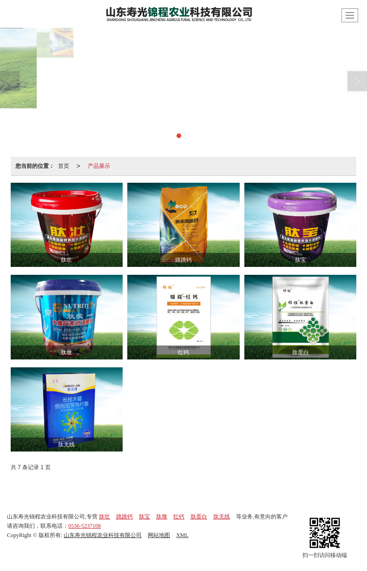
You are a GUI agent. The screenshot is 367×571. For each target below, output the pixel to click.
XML (182, 535)
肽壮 (104, 516)
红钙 (178, 516)
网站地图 (159, 535)
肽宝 (144, 516)
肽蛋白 (198, 516)
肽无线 (221, 516)
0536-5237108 (84, 526)
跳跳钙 (124, 516)
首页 (63, 166)
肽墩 (161, 516)
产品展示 (99, 166)
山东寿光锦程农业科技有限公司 (103, 535)
